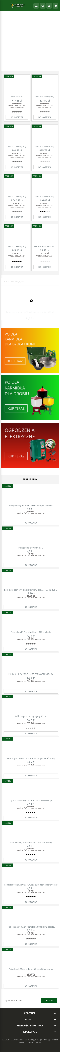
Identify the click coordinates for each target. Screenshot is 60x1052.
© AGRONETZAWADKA (11, 1040)
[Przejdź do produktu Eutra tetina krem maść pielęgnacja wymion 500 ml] (30, 303)
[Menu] (36, 6)
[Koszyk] (55, 6)
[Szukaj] (42, 6)
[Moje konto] (49, 6)
